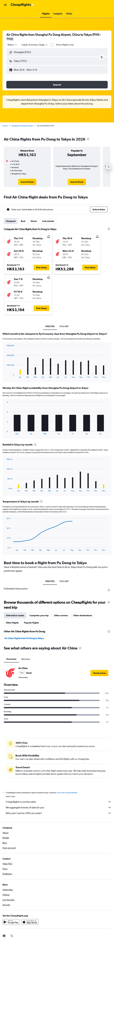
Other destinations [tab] (82, 615)
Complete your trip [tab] (39, 615)
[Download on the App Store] (30, 922)
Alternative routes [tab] (15, 615)
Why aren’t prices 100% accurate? (58, 813)
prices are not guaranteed (67, 793)
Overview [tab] (11, 659)
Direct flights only (65, 44)
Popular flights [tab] (31, 622)
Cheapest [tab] (10, 221)
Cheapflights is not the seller (58, 802)
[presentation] (88, 139)
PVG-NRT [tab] (64, 326)
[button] (5, 4)
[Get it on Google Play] (11, 922)
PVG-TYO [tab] (49, 326)
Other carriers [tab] (61, 615)
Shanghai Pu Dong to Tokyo (22, 126)
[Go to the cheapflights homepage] (22, 4)
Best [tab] (23, 221)
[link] (27, 182)
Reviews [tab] (25, 659)
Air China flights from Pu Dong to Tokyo (24, 638)
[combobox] (12, 44)
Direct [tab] (34, 221)
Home (5, 126)
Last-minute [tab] (48, 221)
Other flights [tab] (12, 622)
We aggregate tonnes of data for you (58, 807)
